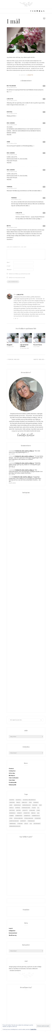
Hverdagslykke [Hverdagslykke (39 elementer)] (26, 751)
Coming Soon (12, 714)
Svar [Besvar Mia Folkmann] (44, 85)
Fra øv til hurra (37, 344)
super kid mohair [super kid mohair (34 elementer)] (14, 764)
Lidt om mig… (12, 716)
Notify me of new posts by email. (17, 277)
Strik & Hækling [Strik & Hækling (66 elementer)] (28, 761)
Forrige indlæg (13, 359)
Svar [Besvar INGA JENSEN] (44, 152)
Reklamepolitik (12, 728)
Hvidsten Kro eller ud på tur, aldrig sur (24, 451)
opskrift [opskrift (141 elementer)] (19, 756)
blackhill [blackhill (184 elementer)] (18, 743)
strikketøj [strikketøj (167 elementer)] (37, 761)
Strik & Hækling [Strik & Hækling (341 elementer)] (18, 761)
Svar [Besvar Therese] (44, 186)
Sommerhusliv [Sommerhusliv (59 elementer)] (36, 759)
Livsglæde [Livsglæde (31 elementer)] (32, 753)
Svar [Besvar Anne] (44, 141)
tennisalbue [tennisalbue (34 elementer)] (31, 764)
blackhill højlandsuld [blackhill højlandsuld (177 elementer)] (29, 743)
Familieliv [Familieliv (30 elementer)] (24, 746)
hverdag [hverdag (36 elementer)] (17, 751)
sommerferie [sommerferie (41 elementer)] (18, 759)
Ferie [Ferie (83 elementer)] (30, 746)
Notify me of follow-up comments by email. (19, 273)
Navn (8, 262)
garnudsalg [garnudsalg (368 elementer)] (17, 748)
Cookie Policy (33, 1029)
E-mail (8, 266)
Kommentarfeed (13, 876)
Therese (14, 197)
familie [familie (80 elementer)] (18, 746)
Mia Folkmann (11, 85)
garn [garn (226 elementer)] (10, 748)
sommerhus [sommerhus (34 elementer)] (27, 759)
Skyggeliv (9, 344)
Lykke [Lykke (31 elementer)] (38, 753)
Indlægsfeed (12, 874)
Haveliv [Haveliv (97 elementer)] (11, 751)
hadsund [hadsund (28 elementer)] (34, 748)
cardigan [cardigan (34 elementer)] (12, 746)
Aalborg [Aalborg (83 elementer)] (11, 743)
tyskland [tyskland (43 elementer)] (20, 767)
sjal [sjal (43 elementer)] (38, 756)
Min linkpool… (12, 719)
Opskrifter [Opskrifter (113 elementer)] (27, 756)
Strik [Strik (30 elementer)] (10, 761)
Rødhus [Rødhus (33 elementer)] (33, 756)
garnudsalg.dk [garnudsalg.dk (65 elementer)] (26, 748)
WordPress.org (12, 879)
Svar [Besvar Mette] (44, 225)
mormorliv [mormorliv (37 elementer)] (12, 756)
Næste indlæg (39, 359)
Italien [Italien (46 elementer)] (34, 751)
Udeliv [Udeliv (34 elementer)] (26, 767)
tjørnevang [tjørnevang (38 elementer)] (12, 767)
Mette (9, 225)
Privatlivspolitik (12, 726)
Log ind (11, 872)
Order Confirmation (13, 721)
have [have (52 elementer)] (40, 748)
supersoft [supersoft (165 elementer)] (23, 764)
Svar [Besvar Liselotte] (44, 98)
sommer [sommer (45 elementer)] (11, 759)
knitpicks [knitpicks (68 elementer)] (12, 753)
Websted (9, 269)
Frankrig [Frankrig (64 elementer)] (35, 746)
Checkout (11, 712)
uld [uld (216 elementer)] (31, 767)
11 (44, 18)
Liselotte (20, 294)
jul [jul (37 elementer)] (38, 751)
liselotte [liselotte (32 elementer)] (24, 753)
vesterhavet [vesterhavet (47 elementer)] (37, 767)
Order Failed (12, 723)
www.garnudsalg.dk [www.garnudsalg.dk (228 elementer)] (14, 769)
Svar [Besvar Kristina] (44, 111)
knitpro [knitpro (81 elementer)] (18, 753)
